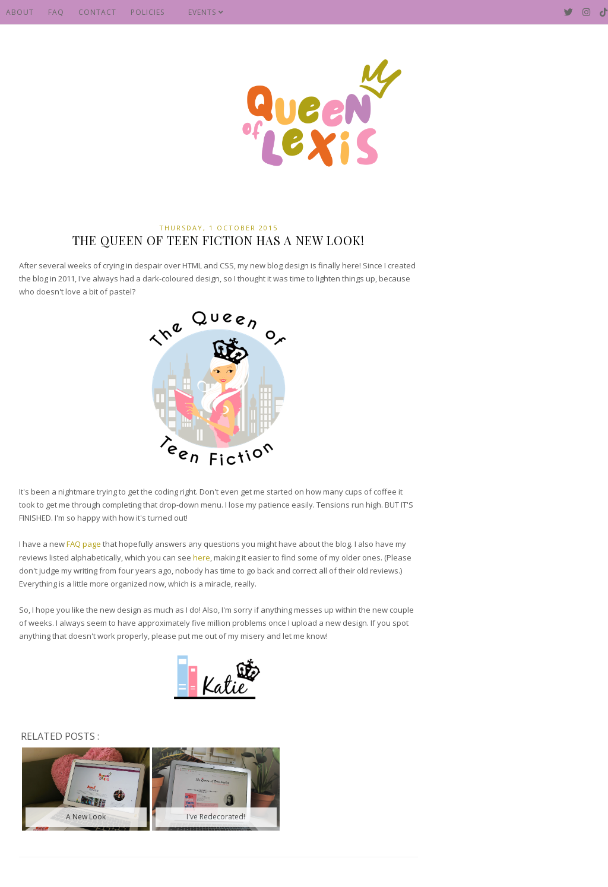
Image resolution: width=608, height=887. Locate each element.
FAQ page (83, 543)
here (201, 557)
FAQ (56, 12)
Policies (147, 12)
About (20, 12)
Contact (97, 12)
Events (206, 12)
